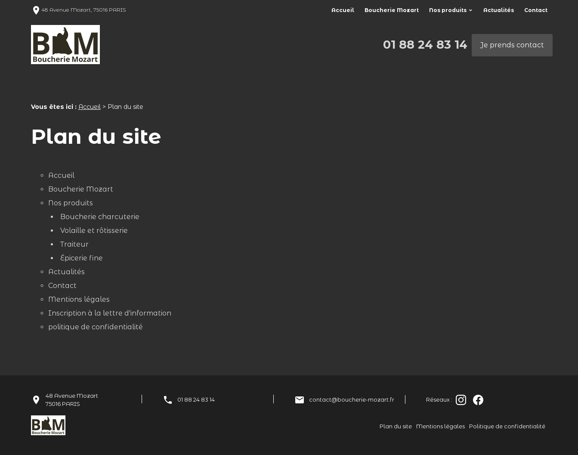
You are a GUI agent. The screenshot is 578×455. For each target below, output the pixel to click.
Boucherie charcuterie (99, 217)
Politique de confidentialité (507, 426)
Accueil (342, 10)
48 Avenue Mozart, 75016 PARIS (78, 9)
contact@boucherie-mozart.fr (351, 399)
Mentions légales (79, 299)
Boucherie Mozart (392, 10)
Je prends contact (512, 45)
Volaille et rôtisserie (94, 230)
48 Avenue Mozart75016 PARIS (72, 400)
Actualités (498, 10)
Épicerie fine (81, 258)
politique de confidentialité (95, 327)
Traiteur (74, 244)
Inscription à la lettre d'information (109, 313)
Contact (535, 10)
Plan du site (396, 426)
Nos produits (448, 10)
